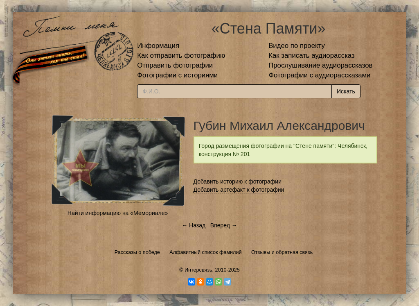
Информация (158, 46)
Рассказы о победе (137, 252)
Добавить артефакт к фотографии (239, 189)
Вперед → (223, 225)
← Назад (193, 225)
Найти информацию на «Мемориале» (118, 213)
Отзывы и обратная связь (282, 252)
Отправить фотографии (175, 65)
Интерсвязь (198, 270)
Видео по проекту (296, 46)
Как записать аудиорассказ (311, 55)
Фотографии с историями (177, 75)
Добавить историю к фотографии (238, 181)
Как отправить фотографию (181, 55)
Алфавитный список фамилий (205, 252)
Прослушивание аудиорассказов (320, 65)
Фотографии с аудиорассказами (319, 75)
